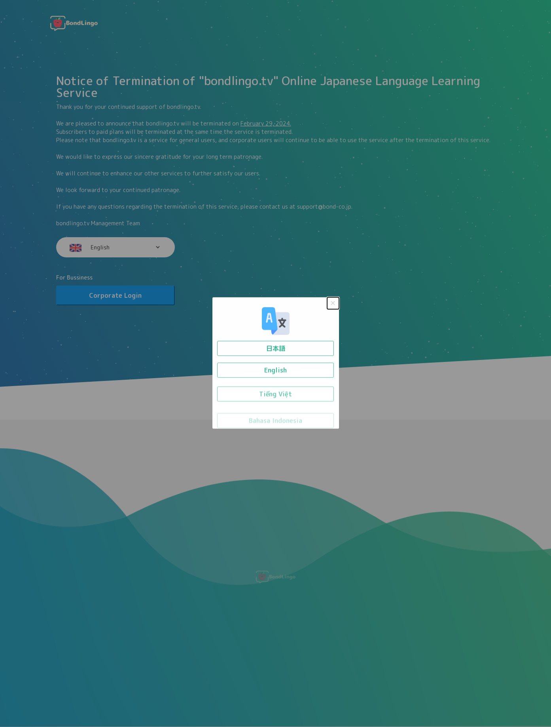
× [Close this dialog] (332, 299)
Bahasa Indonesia (275, 421)
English (275, 368)
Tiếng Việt (275, 394)
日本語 (275, 346)
